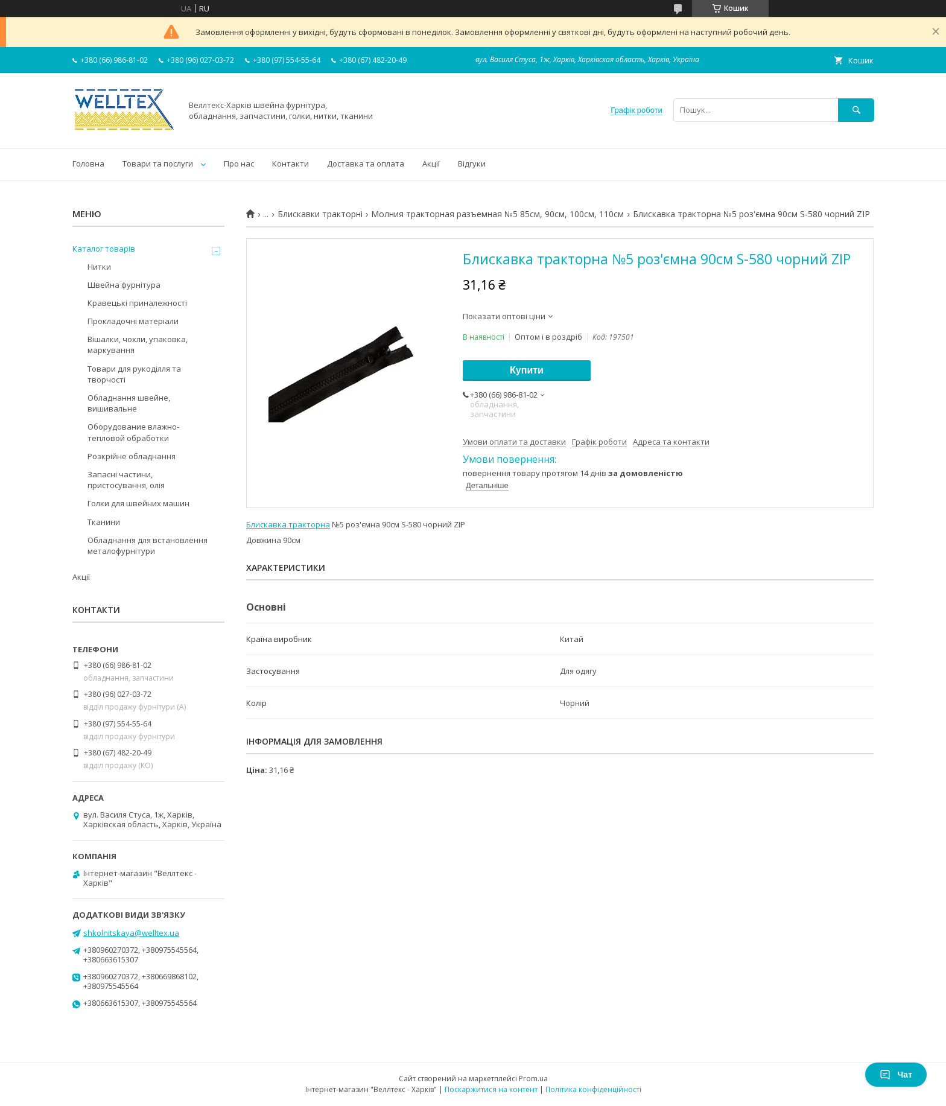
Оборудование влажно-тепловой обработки (133, 432)
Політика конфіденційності (593, 1089)
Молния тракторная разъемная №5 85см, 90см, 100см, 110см (497, 214)
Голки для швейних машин (138, 503)
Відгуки (472, 163)
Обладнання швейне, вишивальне (128, 403)
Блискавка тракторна (288, 524)
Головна (88, 163)
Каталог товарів (103, 248)
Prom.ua (533, 1078)
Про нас (239, 163)
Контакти (290, 163)
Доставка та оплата (365, 163)
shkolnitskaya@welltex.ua (131, 933)
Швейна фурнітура (123, 284)
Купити (527, 370)
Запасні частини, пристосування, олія (126, 480)
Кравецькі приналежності (137, 302)
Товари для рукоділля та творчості (134, 374)
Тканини (103, 521)
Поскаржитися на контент (491, 1089)
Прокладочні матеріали (133, 321)
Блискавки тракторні (320, 214)
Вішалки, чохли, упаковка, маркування (137, 344)
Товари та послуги (157, 163)
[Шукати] (856, 110)
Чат (896, 1074)
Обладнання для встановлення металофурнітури (147, 545)
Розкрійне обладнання (131, 456)
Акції (431, 163)
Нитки (99, 266)
